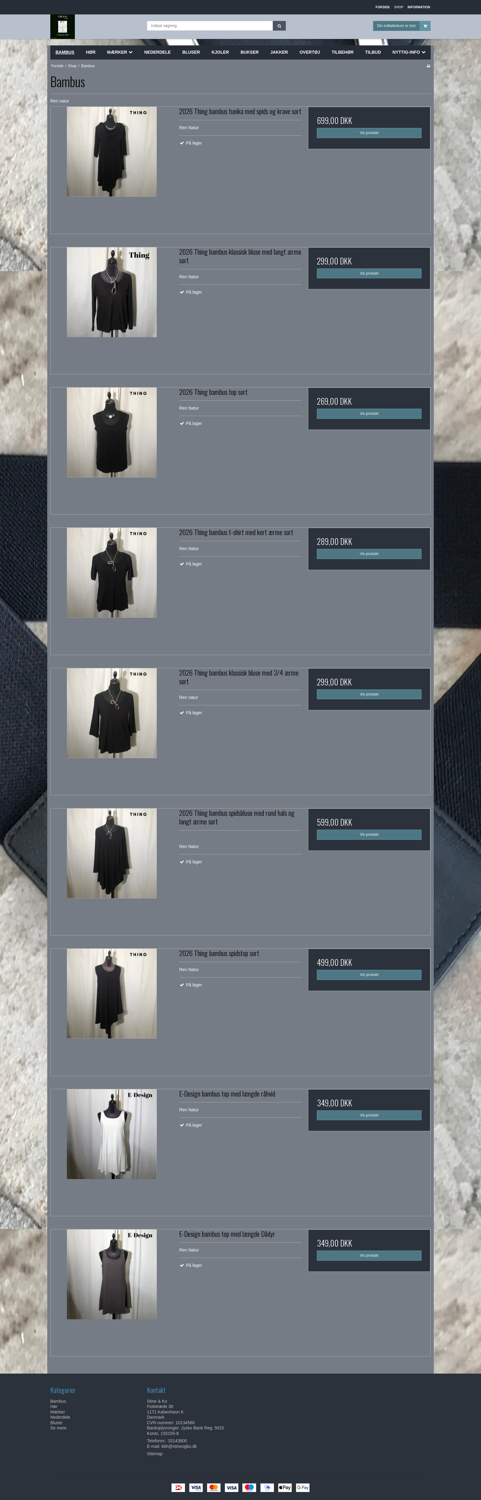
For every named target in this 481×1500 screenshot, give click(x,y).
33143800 (177, 1440)
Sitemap (155, 1453)
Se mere (58, 1427)
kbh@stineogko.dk (179, 1446)
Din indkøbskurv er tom (403, 26)
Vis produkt (369, 133)
